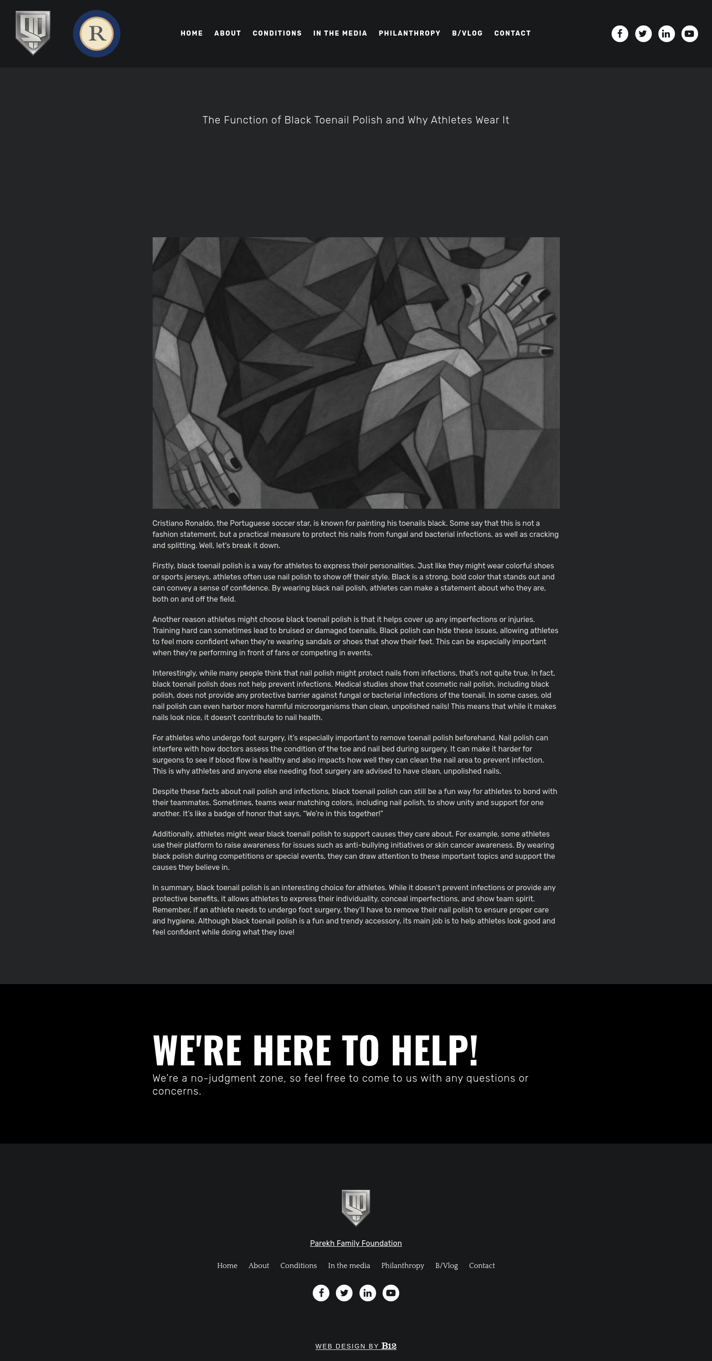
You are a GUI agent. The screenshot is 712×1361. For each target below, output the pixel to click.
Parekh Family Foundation (356, 1243)
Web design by (356, 1346)
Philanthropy (410, 33)
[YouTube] (689, 33)
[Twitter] (643, 33)
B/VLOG (467, 33)
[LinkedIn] (666, 33)
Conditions (277, 33)
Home (191, 33)
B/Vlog (446, 1266)
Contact (512, 33)
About (227, 33)
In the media (340, 33)
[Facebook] (620, 33)
